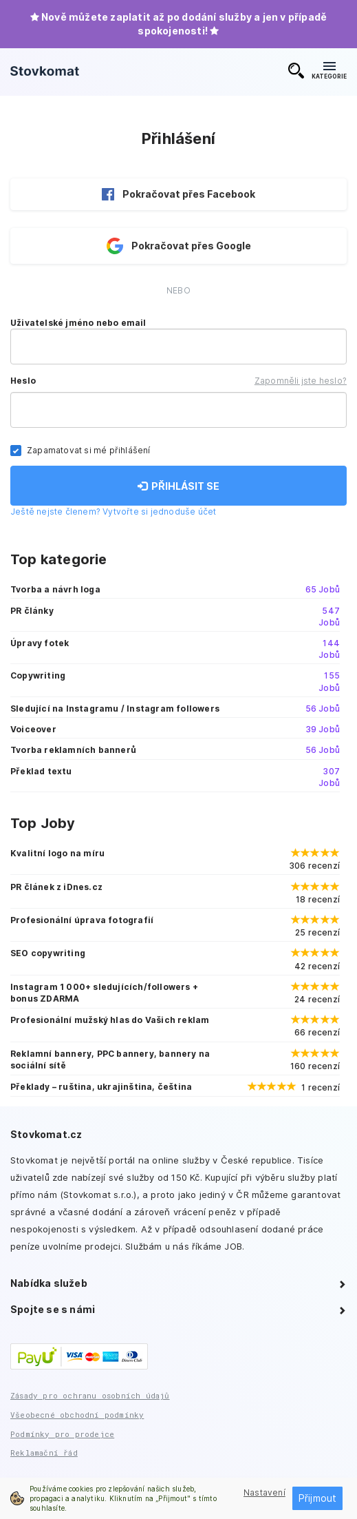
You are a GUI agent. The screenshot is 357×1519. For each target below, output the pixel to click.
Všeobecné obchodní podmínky (77, 1414)
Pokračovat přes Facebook (178, 194)
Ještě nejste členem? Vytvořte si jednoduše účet (113, 511)
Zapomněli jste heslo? (301, 380)
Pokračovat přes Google (179, 246)
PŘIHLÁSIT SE (178, 486)
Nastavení (264, 1492)
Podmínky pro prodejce (62, 1434)
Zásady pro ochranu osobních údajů (90, 1395)
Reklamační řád (44, 1452)
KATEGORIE (329, 71)
